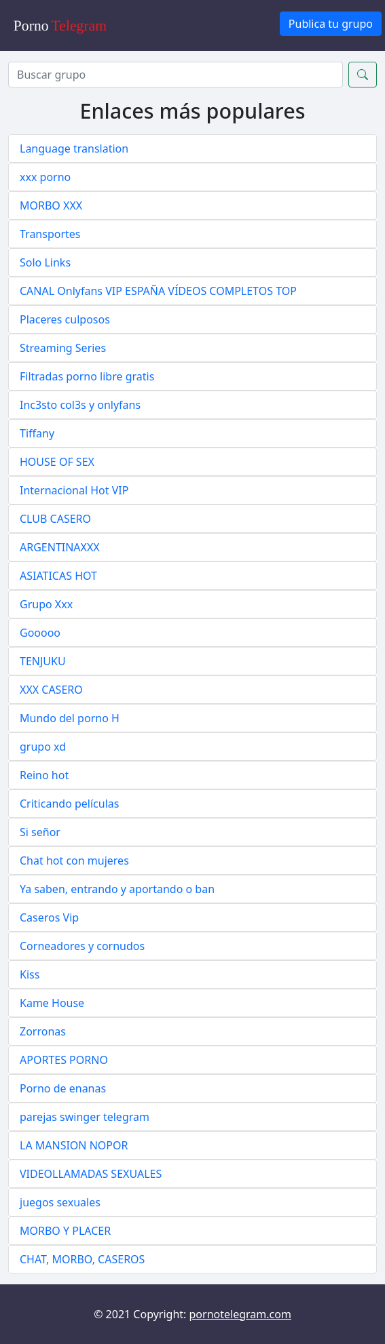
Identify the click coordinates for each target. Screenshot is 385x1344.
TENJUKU (43, 661)
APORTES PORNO (64, 1059)
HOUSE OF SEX (57, 461)
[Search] (175, 74)
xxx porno (45, 177)
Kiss (29, 974)
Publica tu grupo (331, 23)
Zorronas (43, 1031)
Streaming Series (63, 347)
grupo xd (43, 746)
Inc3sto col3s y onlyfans (80, 404)
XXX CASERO (51, 689)
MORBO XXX (51, 205)
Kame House (52, 1002)
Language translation (74, 148)
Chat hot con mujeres (74, 860)
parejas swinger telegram (84, 1116)
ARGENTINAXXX (60, 547)
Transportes (50, 233)
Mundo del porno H (70, 718)
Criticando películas (69, 803)
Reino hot (44, 775)
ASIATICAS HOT (58, 575)
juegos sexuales (60, 1202)
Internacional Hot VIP (74, 490)
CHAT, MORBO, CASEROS (82, 1259)
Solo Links (45, 262)
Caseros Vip (49, 917)
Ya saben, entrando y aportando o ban (117, 889)
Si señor (40, 832)
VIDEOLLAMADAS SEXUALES (91, 1173)
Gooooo (40, 632)
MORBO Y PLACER (65, 1230)
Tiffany (37, 433)
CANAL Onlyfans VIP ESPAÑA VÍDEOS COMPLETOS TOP (158, 290)
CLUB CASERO (55, 518)
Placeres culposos (65, 319)
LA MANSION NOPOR (74, 1145)
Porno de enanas (63, 1088)
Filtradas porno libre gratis (87, 376)
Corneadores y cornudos (82, 945)
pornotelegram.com (240, 1314)
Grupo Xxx (46, 604)
